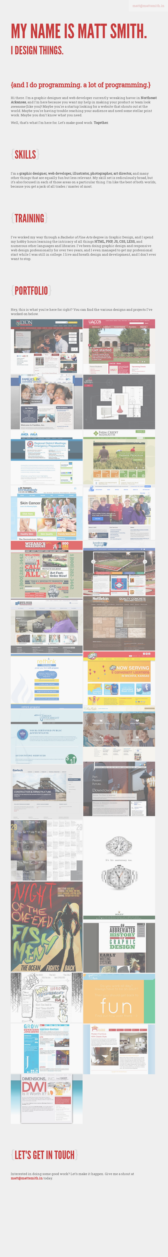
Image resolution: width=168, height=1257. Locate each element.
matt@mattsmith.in (27, 1178)
